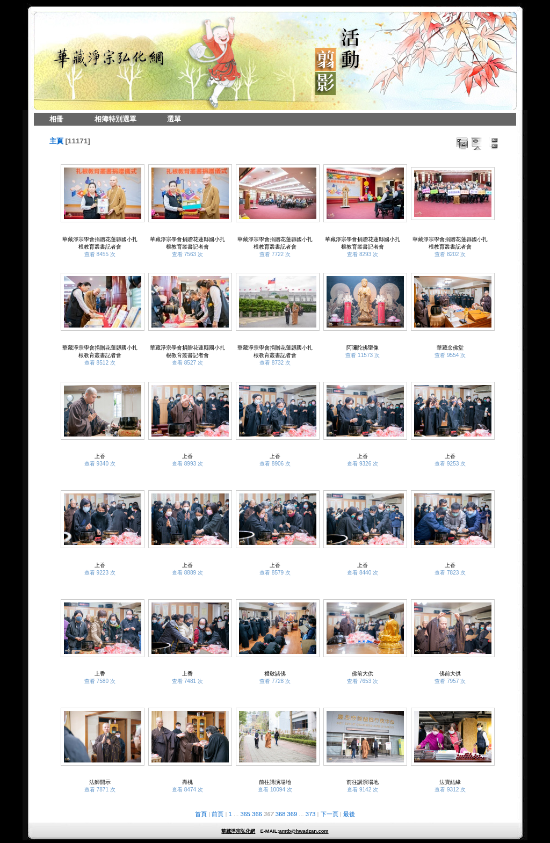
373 (311, 814)
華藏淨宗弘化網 (238, 831)
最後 (349, 814)
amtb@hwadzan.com (303, 831)
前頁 (217, 814)
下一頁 (329, 814)
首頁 (201, 814)
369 (292, 814)
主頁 (56, 141)
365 (245, 814)
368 (281, 814)
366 (257, 814)
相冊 (56, 119)
